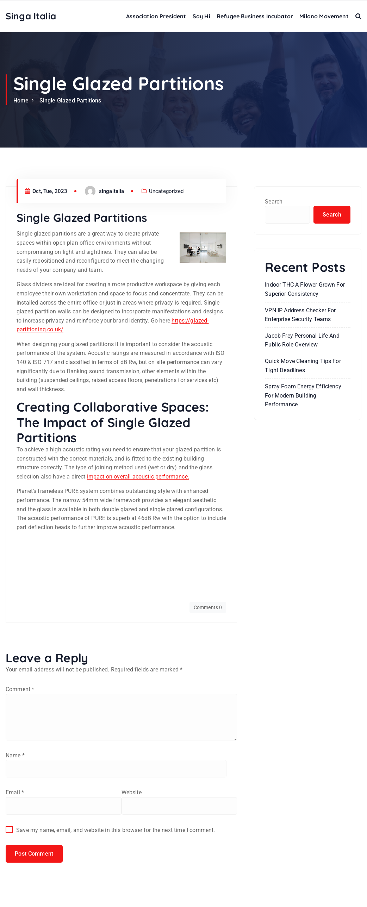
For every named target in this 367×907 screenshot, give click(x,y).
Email (15, 792)
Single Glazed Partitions (70, 100)
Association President (156, 16)
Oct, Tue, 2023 (46, 191)
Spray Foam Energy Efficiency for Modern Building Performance (303, 395)
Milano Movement (323, 16)
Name (15, 755)
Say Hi (201, 16)
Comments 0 (208, 607)
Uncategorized (166, 191)
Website (132, 792)
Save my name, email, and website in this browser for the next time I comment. (115, 830)
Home (21, 100)
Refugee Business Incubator (255, 16)
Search (273, 201)
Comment (20, 689)
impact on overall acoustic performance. (138, 476)
